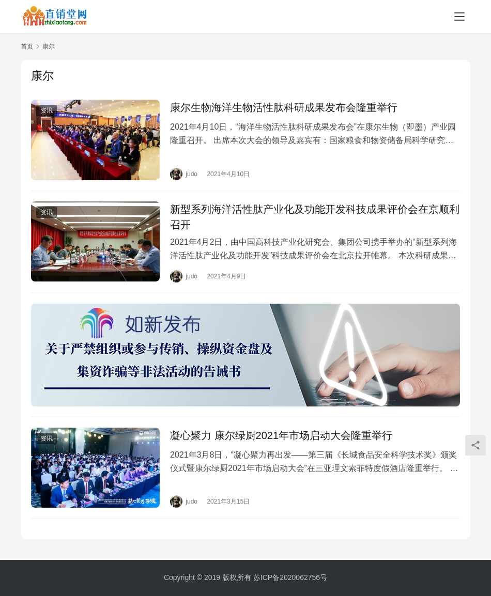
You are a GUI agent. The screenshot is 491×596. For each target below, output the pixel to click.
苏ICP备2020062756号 (290, 577)
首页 (27, 46)
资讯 (46, 110)
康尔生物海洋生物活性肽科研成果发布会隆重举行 (283, 107)
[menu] (459, 16)
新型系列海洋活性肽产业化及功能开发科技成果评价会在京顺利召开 (314, 216)
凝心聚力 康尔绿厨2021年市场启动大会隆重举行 (281, 435)
